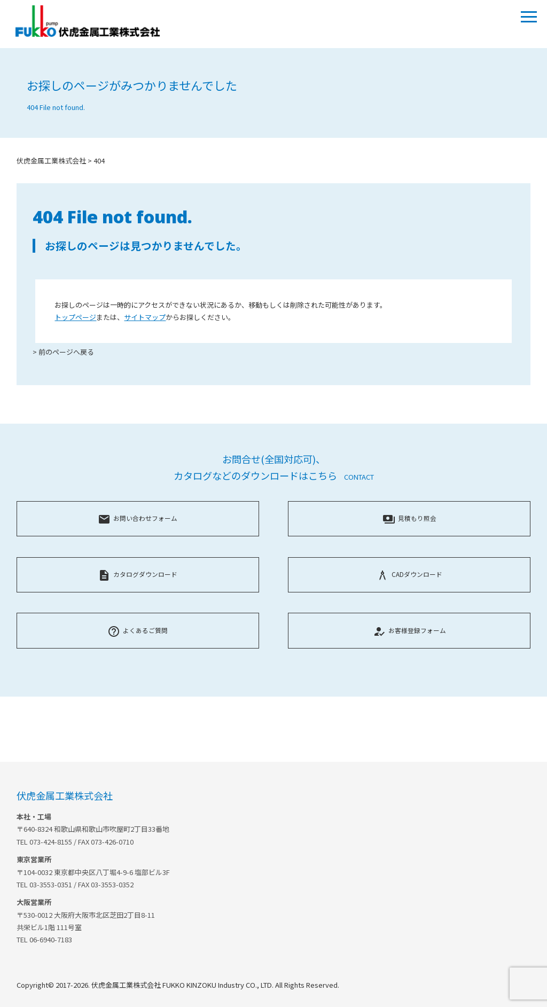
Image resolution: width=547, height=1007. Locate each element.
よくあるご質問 (137, 630)
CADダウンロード (409, 574)
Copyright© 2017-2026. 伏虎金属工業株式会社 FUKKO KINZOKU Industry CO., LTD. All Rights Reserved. (178, 985)
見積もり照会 (409, 517)
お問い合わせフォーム (137, 517)
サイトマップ (145, 317)
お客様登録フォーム (409, 630)
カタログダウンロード (137, 574)
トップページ (75, 317)
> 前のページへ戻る (63, 352)
